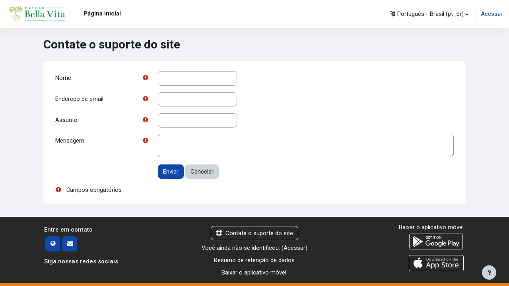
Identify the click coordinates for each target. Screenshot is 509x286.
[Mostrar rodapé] (489, 272)
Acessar (492, 13)
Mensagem (69, 142)
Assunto (66, 120)
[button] (429, 14)
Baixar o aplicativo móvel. (254, 273)
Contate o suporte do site (254, 234)
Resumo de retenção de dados (254, 261)
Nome (63, 78)
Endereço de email (79, 99)
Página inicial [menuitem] (102, 13)
